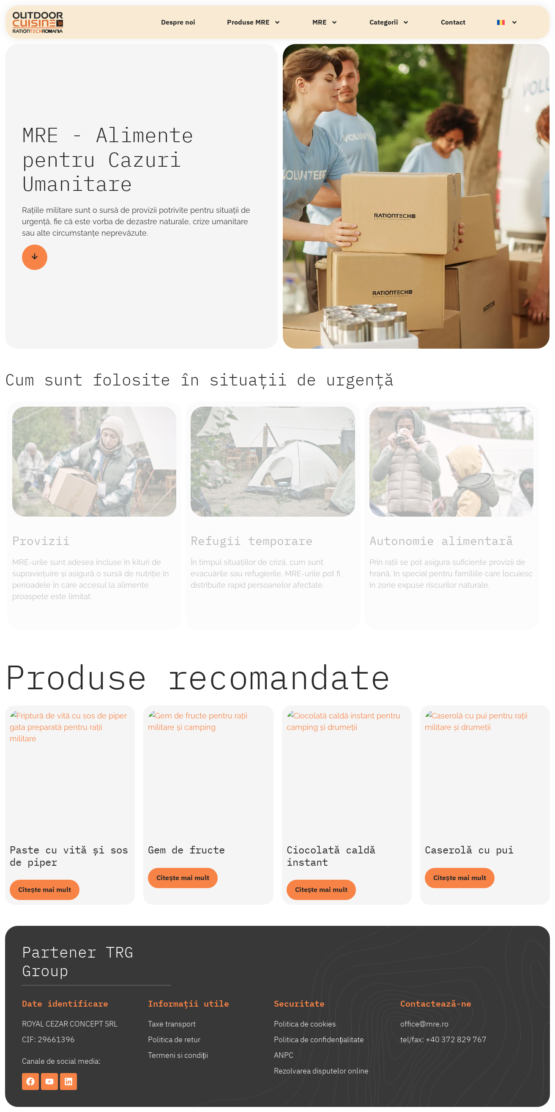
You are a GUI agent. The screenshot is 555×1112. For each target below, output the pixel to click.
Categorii (389, 22)
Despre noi (178, 22)
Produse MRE (254, 22)
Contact (453, 22)
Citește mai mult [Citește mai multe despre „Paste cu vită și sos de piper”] (44, 890)
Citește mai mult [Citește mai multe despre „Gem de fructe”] (182, 878)
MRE (325, 22)
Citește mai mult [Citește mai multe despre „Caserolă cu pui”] (459, 878)
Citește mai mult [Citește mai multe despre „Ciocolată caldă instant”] (321, 890)
